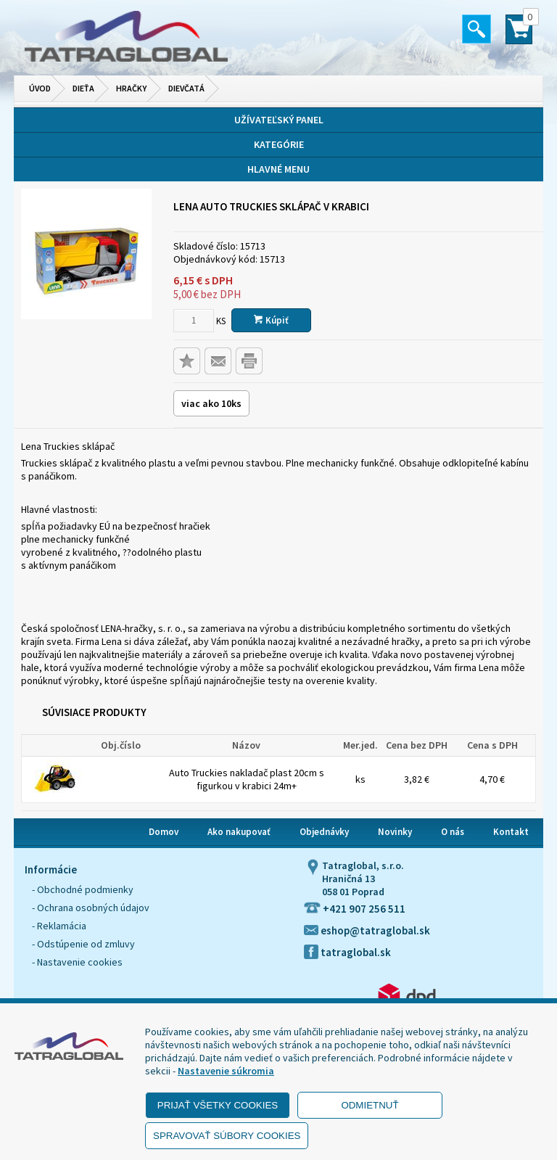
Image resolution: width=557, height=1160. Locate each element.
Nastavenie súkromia (226, 1070)
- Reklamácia (59, 925)
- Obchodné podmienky (82, 889)
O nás (452, 832)
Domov (163, 832)
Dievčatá (186, 88)
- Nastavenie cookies (77, 961)
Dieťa (83, 88)
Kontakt (511, 832)
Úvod (40, 88)
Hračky (131, 88)
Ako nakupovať (239, 832)
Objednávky (324, 832)
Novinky (395, 832)
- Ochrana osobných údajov (90, 907)
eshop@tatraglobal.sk (367, 930)
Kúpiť (271, 320)
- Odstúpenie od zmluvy (83, 943)
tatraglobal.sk (347, 952)
